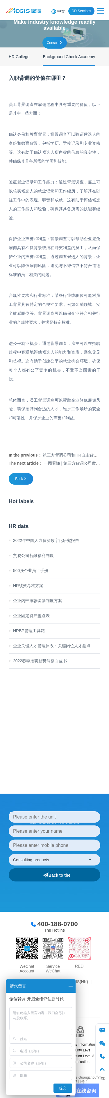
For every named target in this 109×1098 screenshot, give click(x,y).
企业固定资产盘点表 (31, 615)
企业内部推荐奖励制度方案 (37, 600)
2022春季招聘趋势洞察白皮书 (40, 661)
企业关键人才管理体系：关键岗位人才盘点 (51, 645)
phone (102, 1056)
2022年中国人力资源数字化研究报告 (46, 540)
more (48, 721)
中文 (61, 11)
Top (102, 1069)
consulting (102, 1030)
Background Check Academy (69, 56)
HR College (19, 56)
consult (53, 43)
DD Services (81, 11)
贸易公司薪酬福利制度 (33, 555)
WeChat (102, 1043)
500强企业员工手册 (30, 570)
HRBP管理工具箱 (29, 630)
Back (19, 479)
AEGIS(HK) (77, 981)
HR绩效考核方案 (28, 585)
